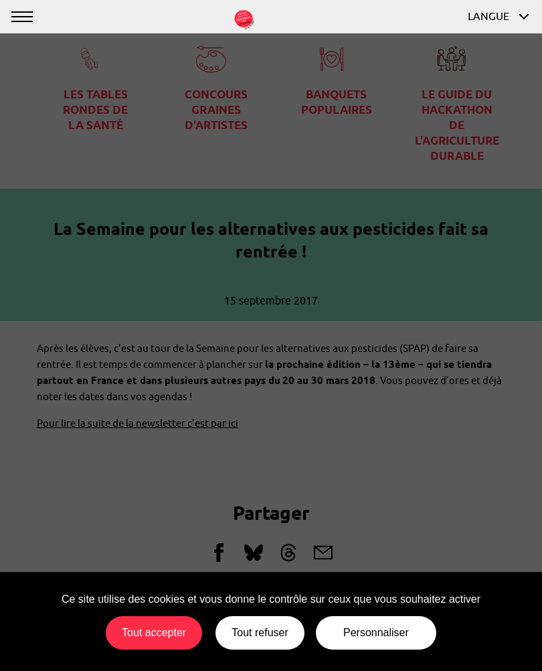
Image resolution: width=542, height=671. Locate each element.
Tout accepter (154, 632)
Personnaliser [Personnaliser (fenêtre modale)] (376, 632)
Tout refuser (260, 632)
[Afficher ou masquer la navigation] (21, 16)
